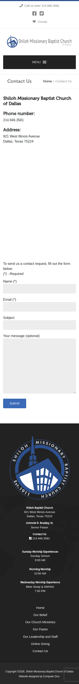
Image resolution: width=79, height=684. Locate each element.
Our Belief (40, 615)
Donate (39, 22)
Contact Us (40, 651)
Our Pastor (40, 629)
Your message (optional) (39, 364)
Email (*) (39, 303)
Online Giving (40, 644)
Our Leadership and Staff (40, 636)
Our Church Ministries (40, 622)
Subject (39, 321)
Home (47, 81)
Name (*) (39, 285)
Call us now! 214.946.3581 (39, 6)
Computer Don (51, 676)
